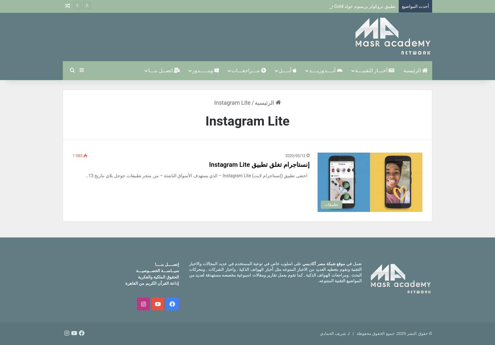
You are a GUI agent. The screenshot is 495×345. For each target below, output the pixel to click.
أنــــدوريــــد (326, 70)
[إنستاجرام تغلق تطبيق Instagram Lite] (370, 182)
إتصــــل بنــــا (167, 264)
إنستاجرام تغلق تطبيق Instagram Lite (259, 164)
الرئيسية (415, 70)
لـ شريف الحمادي (334, 333)
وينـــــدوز (205, 70)
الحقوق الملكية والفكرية (158, 277)
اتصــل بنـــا (164, 70)
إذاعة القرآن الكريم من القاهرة (152, 283)
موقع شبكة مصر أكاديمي (323, 263)
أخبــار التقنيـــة (374, 70)
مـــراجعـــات (248, 70)
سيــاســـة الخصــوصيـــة (157, 270)
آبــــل (287, 70)
